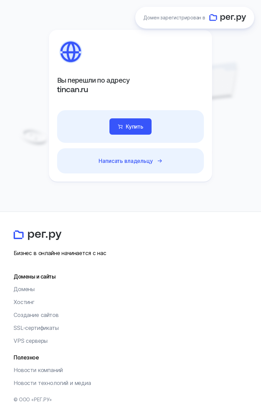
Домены (24, 289)
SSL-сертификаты (36, 327)
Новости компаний (38, 370)
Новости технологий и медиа (52, 383)
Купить (134, 126)
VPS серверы (31, 340)
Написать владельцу (126, 160)
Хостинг (24, 302)
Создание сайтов (36, 315)
